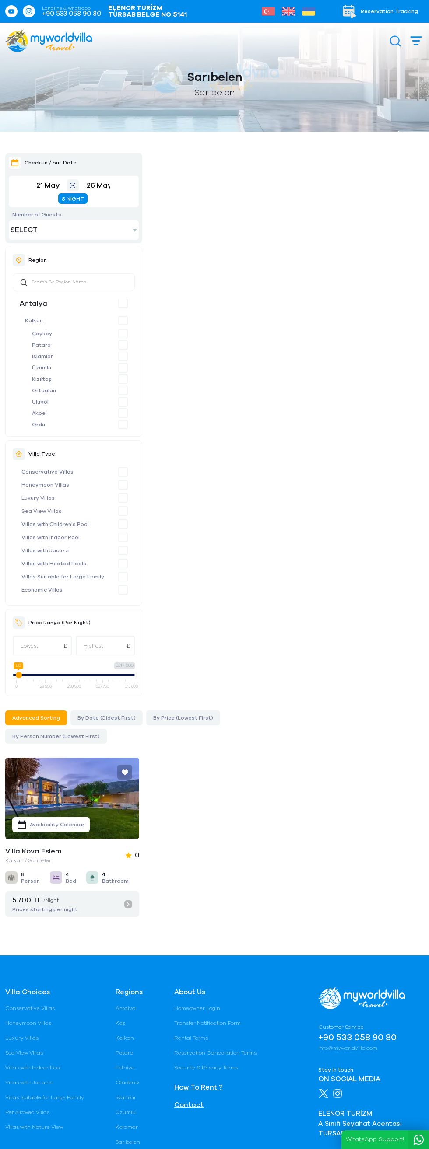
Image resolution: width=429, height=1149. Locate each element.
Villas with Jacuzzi (45, 550)
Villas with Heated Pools (53, 563)
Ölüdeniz (128, 844)
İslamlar (42, 356)
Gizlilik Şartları (128, 1128)
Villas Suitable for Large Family (62, 576)
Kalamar (127, 888)
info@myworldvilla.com (347, 809)
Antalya (33, 303)
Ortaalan (44, 390)
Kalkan (34, 320)
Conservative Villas (47, 471)
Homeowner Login (197, 770)
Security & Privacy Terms (206, 829)
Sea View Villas (41, 511)
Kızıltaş (42, 379)
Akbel (39, 413)
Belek (123, 948)
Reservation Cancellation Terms (215, 814)
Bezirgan (127, 933)
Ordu (38, 424)
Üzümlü (41, 367)
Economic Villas (42, 589)
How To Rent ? (198, 849)
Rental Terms (191, 799)
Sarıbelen (128, 903)
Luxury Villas (38, 498)
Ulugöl (40, 401)
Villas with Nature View (34, 888)
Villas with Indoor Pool (50, 537)
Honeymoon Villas (45, 484)
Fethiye (125, 829)
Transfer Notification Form (207, 784)
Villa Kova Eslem (176, 286)
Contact (189, 866)
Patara (41, 345)
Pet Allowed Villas (27, 874)
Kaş (120, 784)
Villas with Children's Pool (55, 524)
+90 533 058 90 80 (71, 13)
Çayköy (42, 333)
